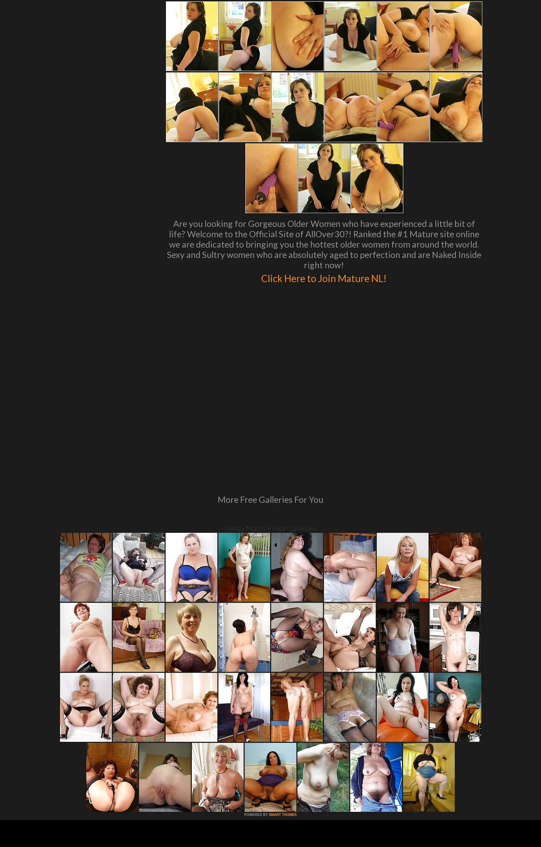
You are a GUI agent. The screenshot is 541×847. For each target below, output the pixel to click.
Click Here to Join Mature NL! (324, 277)
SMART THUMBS (283, 721)
